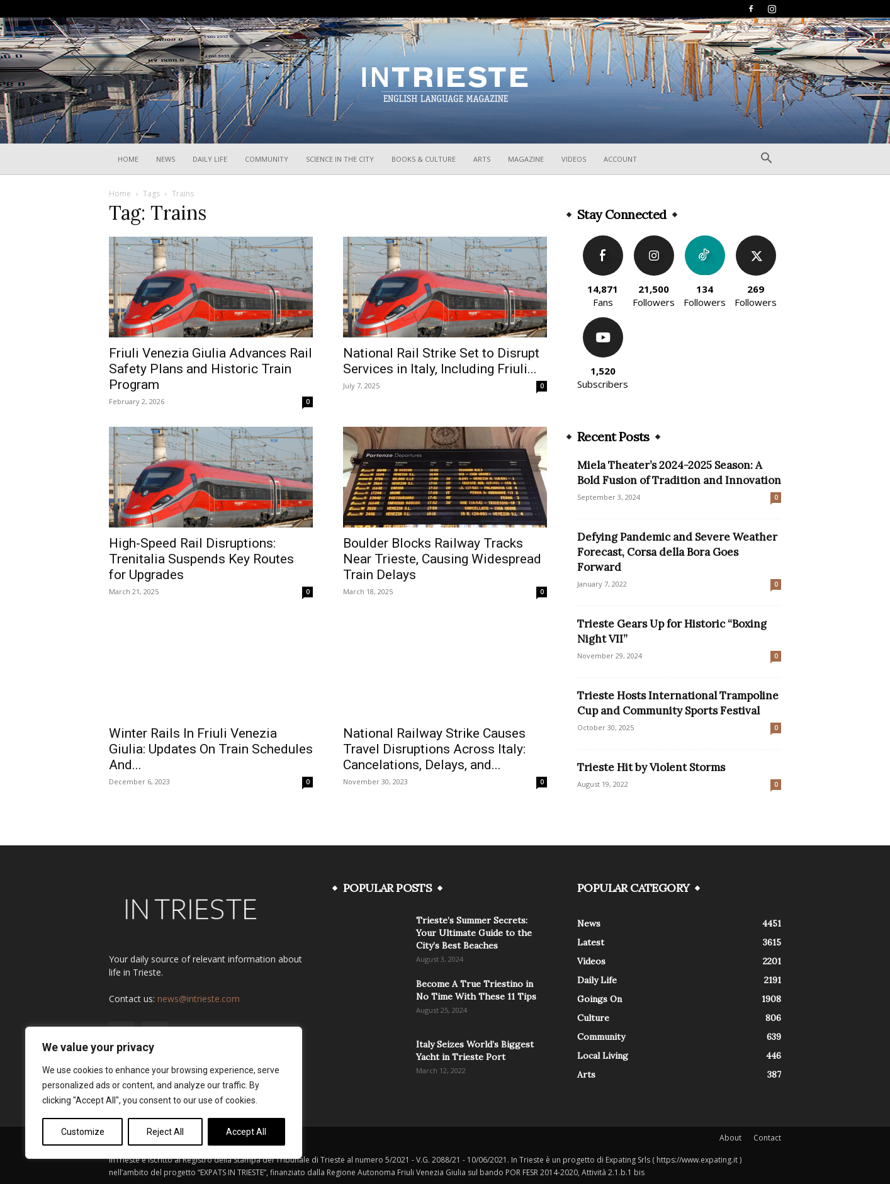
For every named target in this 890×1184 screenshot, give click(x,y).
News (165, 159)
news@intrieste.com (198, 999)
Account (620, 159)
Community (266, 159)
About (730, 1137)
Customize (82, 1132)
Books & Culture (423, 159)
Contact (767, 1137)
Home (128, 159)
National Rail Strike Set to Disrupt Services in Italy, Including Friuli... (441, 361)
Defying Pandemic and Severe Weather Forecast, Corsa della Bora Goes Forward (677, 552)
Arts (481, 159)
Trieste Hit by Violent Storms (651, 767)
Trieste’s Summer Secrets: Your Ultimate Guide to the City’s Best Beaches (474, 933)
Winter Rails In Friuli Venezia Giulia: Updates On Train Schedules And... (211, 749)
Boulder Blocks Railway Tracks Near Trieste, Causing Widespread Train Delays (442, 559)
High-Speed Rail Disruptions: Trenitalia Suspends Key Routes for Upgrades (201, 559)
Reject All (165, 1132)
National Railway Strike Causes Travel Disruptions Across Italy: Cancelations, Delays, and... (434, 749)
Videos (573, 159)
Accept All (246, 1132)
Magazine (526, 159)
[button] (766, 160)
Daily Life (210, 159)
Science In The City (340, 159)
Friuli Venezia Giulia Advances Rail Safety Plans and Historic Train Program (210, 369)
